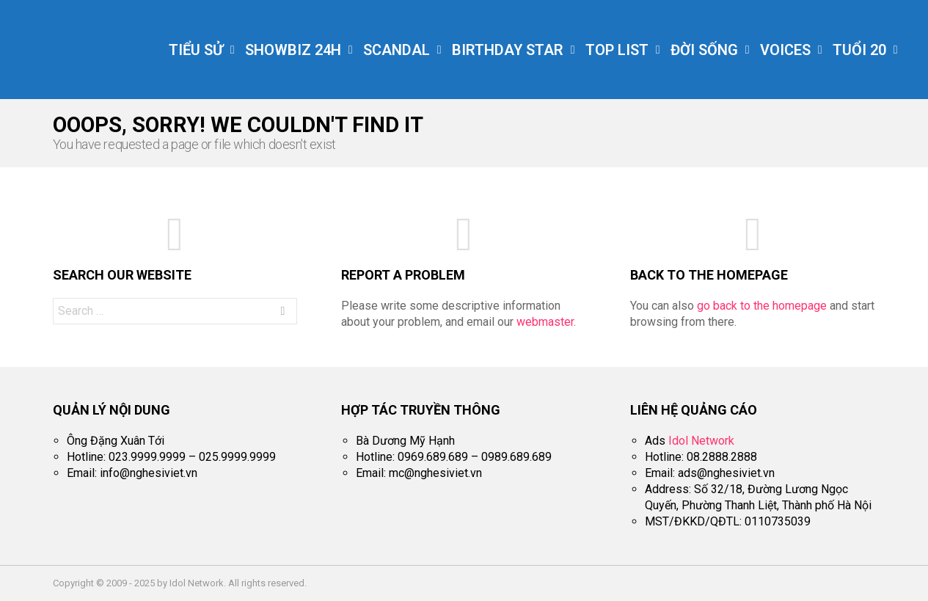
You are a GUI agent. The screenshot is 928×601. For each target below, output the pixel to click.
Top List (616, 51)
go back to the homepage (762, 306)
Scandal (396, 51)
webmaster (545, 322)
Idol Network (701, 441)
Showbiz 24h (293, 51)
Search (282, 313)
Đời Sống (704, 51)
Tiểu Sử (196, 51)
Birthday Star (507, 51)
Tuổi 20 (859, 51)
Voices (785, 51)
